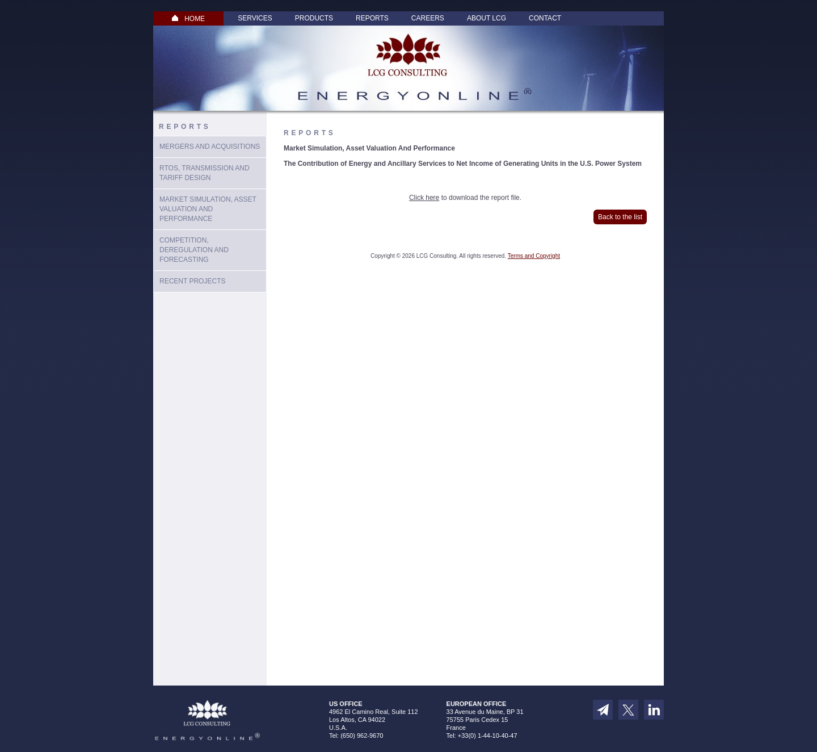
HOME (188, 19)
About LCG (486, 18)
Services (255, 18)
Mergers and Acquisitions (209, 147)
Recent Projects (192, 281)
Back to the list (620, 217)
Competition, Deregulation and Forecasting (194, 250)
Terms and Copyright (534, 256)
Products (314, 18)
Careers (427, 18)
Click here (424, 198)
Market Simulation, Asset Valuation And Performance (207, 209)
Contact (545, 18)
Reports (372, 18)
